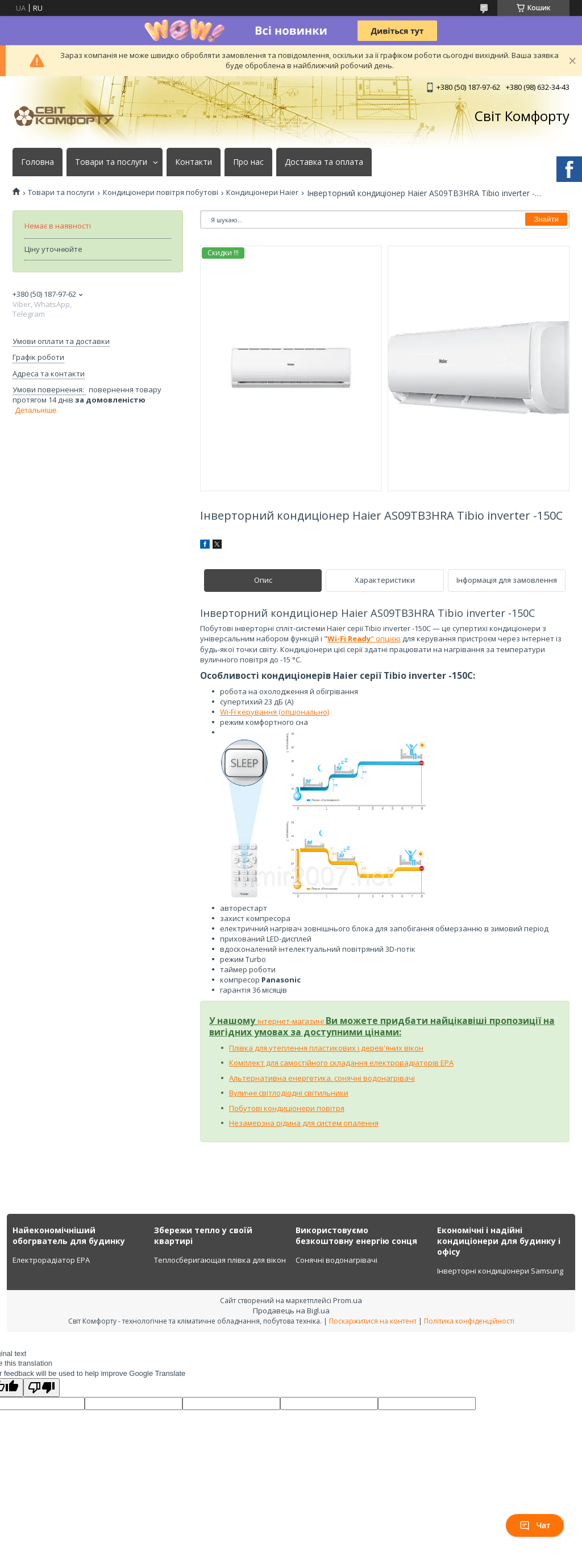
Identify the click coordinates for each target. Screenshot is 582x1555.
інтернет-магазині (291, 1021)
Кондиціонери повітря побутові (160, 192)
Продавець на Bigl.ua (291, 1310)
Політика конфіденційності (469, 1321)
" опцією (364, 638)
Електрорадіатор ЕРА (51, 1260)
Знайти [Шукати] (546, 219)
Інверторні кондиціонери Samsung (500, 1271)
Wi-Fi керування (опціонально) (274, 712)
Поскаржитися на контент (373, 1321)
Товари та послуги (111, 162)
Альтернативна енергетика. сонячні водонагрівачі (322, 1078)
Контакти (193, 162)
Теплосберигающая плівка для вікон (220, 1260)
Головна (37, 162)
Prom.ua (347, 1300)
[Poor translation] (41, 1387)
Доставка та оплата (324, 162)
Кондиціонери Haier (262, 192)
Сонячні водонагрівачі (336, 1260)
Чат (534, 1525)
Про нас (248, 162)
